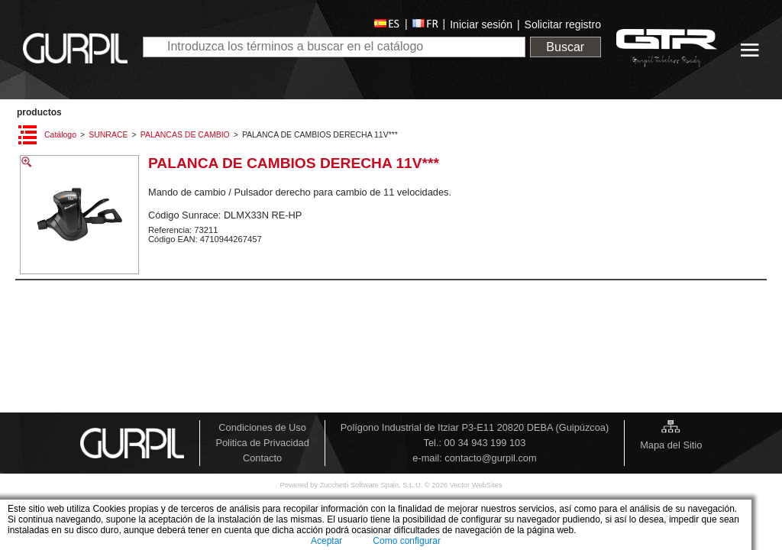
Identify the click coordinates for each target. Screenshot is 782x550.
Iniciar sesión (481, 24)
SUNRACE (108, 134)
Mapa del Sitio (671, 445)
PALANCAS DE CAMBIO (185, 134)
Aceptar (326, 540)
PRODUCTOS (39, 112)
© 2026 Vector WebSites (463, 485)
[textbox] (334, 47)
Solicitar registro (563, 24)
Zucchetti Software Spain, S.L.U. (371, 485)
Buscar (565, 46)
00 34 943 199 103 (485, 442)
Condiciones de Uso (262, 427)
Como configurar (407, 540)
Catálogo (60, 134)
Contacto (262, 458)
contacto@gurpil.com (490, 458)
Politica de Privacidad (262, 442)
